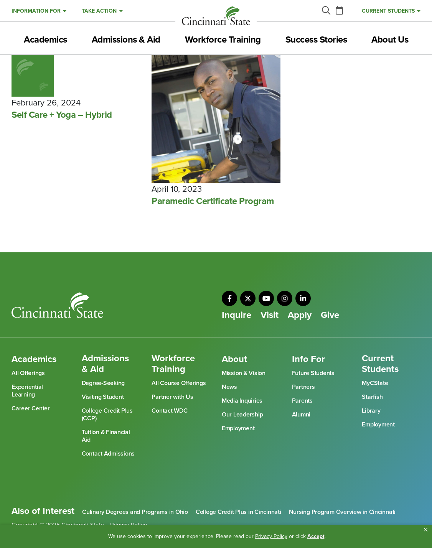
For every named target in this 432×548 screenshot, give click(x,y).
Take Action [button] (99, 11)
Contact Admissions (108, 453)
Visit (270, 315)
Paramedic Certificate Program (213, 201)
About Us (389, 40)
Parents (302, 401)
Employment (238, 428)
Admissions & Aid (126, 40)
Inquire (236, 315)
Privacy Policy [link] (271, 536)
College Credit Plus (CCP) (107, 414)
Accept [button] (316, 536)
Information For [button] (36, 11)
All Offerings (28, 373)
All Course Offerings (179, 383)
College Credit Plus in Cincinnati (238, 512)
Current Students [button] (388, 11)
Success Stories (316, 40)
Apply (300, 315)
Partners (303, 387)
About (234, 359)
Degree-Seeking (103, 383)
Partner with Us (172, 397)
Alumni (301, 414)
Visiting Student (103, 397)
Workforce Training (223, 40)
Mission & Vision (243, 373)
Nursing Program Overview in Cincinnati (342, 512)
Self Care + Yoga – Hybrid (62, 115)
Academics (45, 40)
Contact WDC (169, 411)
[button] (425, 530)
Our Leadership (242, 414)
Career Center (31, 408)
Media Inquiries (242, 401)
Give (330, 315)
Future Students (313, 373)
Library (371, 411)
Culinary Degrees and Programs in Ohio (135, 512)
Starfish (372, 397)
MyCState (375, 383)
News (229, 387)
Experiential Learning (27, 390)
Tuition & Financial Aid (106, 436)
